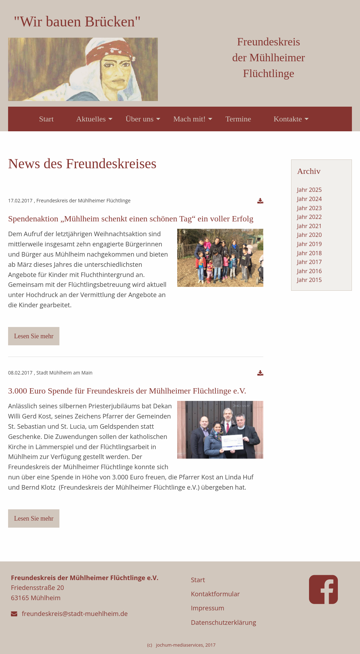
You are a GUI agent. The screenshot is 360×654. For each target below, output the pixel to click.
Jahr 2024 (309, 199)
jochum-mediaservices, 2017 (186, 645)
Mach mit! (189, 118)
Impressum (207, 608)
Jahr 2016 (309, 271)
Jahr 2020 (309, 235)
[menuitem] (46, 118)
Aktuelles (91, 118)
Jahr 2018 (309, 253)
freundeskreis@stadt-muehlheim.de (75, 613)
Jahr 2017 (309, 262)
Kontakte (288, 118)
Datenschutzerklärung (223, 622)
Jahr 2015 (309, 280)
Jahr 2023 (309, 208)
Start (46, 118)
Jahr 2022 (309, 217)
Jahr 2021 (309, 226)
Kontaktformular (215, 594)
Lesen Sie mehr (33, 336)
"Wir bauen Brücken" (77, 21)
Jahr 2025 (309, 190)
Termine (238, 118)
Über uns (140, 118)
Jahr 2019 (309, 244)
